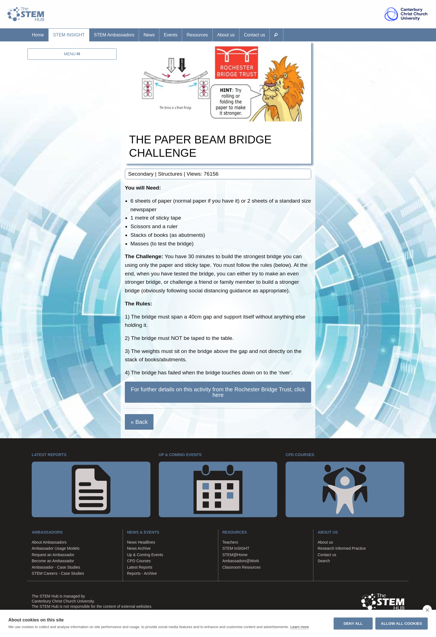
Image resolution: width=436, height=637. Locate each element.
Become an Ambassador (53, 561)
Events (170, 35)
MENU (72, 54)
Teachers (230, 542)
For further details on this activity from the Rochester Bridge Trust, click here (218, 392)
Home (38, 35)
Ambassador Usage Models (56, 548)
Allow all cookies (401, 623)
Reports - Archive (142, 573)
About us (226, 35)
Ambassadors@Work (240, 561)
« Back (139, 422)
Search (324, 561)
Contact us (254, 35)
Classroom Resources (241, 567)
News (149, 35)
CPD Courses (139, 561)
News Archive (139, 548)
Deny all (353, 623)
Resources (197, 35)
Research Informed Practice (342, 548)
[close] (427, 609)
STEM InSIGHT (69, 35)
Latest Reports (139, 567)
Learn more (299, 627)
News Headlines (141, 542)
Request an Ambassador (53, 555)
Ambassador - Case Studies (56, 567)
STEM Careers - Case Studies (58, 573)
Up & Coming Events (145, 555)
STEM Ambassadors (114, 35)
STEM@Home (234, 555)
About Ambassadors (49, 542)
